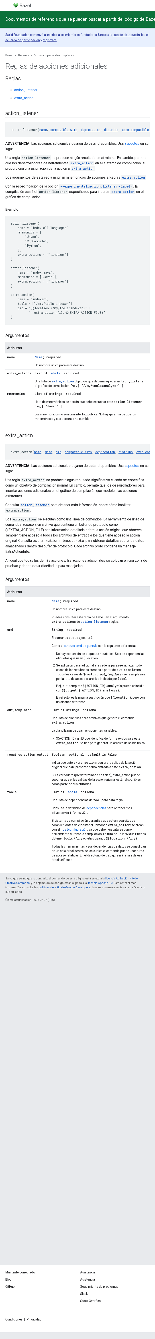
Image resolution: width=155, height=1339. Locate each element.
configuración (74, 829)
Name (39, 357)
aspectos (131, 143)
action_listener (25, 90)
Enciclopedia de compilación (56, 55)
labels (54, 373)
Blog (8, 1279)
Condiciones (13, 1319)
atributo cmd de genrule (81, 646)
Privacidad (34, 1319)
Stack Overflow (91, 1301)
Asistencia (87, 1279)
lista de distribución (126, 35)
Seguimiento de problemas (99, 1286)
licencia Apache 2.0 (100, 883)
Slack (84, 1294)
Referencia (25, 55)
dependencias (96, 808)
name (43, 130)
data (48, 452)
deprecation (90, 130)
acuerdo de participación (22, 40)
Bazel (8, 55)
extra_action (23, 98)
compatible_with (63, 130)
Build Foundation (17, 35)
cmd (58, 452)
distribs (111, 130)
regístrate (50, 40)
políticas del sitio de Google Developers (64, 887)
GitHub (10, 1286)
